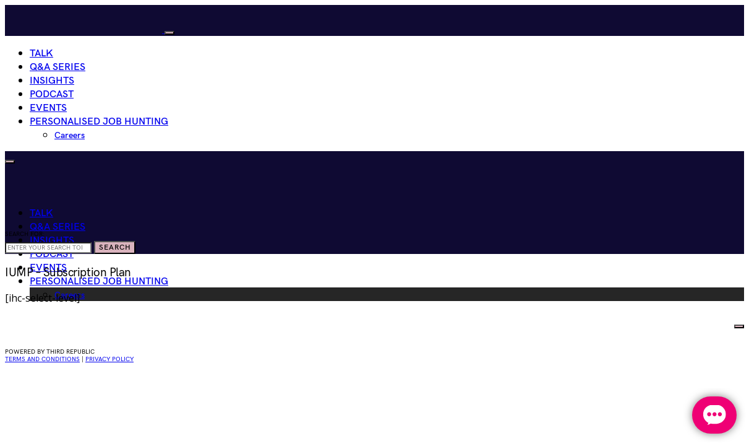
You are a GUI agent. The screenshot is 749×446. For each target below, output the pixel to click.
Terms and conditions (42, 359)
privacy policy (109, 359)
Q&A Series (57, 67)
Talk (41, 53)
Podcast (52, 94)
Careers (69, 135)
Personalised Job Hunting (99, 122)
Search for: (25, 234)
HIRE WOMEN (699, 324)
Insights (52, 81)
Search (115, 247)
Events (48, 108)
